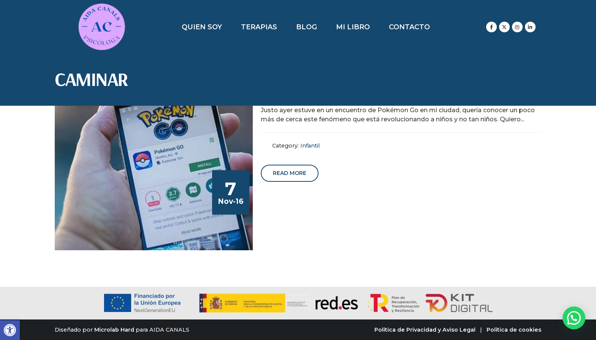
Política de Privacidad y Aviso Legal (425, 329)
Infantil (310, 145)
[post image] (154, 178)
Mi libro (353, 27)
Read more (289, 173)
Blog (306, 27)
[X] (504, 27)
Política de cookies (514, 329)
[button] (10, 330)
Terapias (259, 27)
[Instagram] (517, 27)
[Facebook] (491, 27)
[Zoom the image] (101, 7)
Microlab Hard (114, 329)
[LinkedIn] (530, 27)
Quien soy (202, 27)
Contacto (409, 27)
